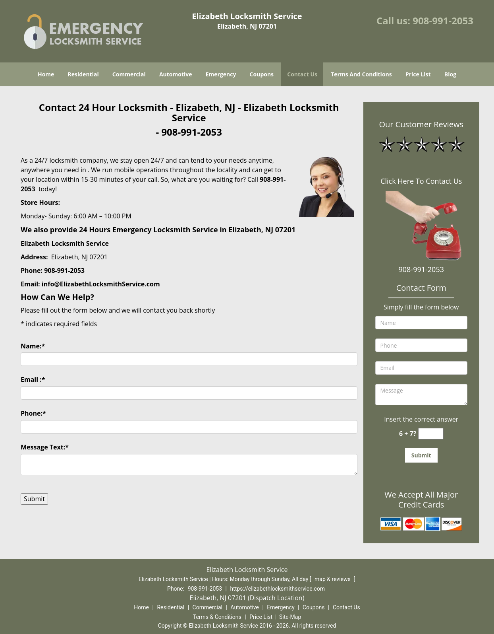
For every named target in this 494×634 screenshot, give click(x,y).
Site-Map (290, 617)
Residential (83, 74)
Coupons (262, 74)
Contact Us (302, 74)
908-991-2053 (443, 20)
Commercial (129, 74)
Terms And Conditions (361, 74)
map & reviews (333, 579)
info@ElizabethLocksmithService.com (101, 284)
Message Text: (45, 447)
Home (46, 74)
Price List (418, 74)
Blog (450, 74)
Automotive (175, 74)
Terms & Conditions (217, 617)
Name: (33, 346)
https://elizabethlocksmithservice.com (277, 588)
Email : (33, 379)
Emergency (221, 74)
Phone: (33, 413)
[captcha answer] (431, 434)
